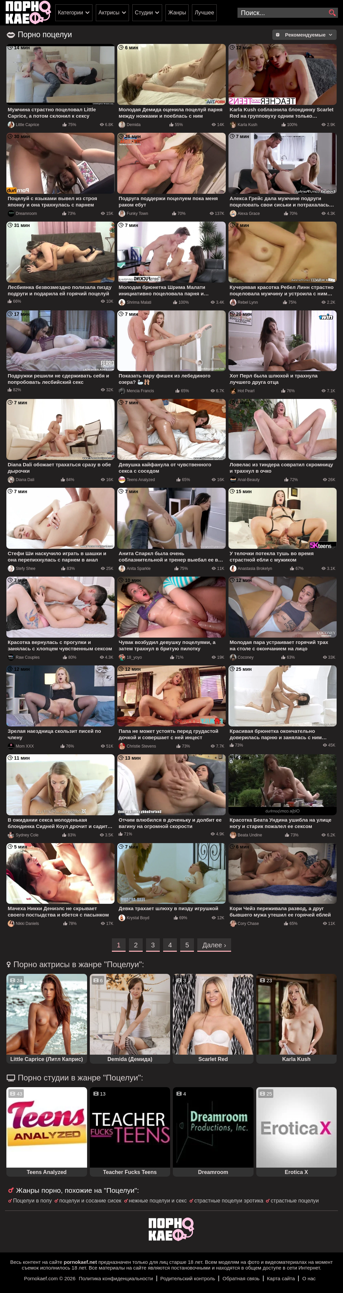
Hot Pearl (242, 391)
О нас (309, 1278)
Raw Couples (24, 657)
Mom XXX (21, 746)
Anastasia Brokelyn (251, 568)
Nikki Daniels (23, 923)
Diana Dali (21, 479)
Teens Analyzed (137, 479)
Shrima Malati (135, 302)
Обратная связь (241, 1278)
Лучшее (204, 12)
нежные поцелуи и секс (158, 1200)
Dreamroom (22, 213)
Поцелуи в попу (32, 1200)
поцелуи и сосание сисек (90, 1200)
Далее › (214, 945)
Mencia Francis (136, 391)
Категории (70, 12)
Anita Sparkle (134, 568)
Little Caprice (23, 124)
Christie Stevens (137, 746)
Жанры (177, 12)
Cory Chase (244, 923)
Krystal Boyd (134, 918)
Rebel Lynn (244, 302)
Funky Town (133, 213)
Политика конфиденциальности (116, 1278)
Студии (144, 12)
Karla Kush (244, 124)
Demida (129, 124)
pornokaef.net (80, 1262)
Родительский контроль (187, 1278)
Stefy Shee (22, 568)
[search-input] (287, 13)
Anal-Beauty (245, 479)
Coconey (242, 657)
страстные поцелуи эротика (228, 1200)
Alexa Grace (245, 213)
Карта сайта (281, 1278)
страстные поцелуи (295, 1200)
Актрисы (109, 12)
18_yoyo (130, 657)
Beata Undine (246, 835)
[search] (332, 13)
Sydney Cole (23, 835)
